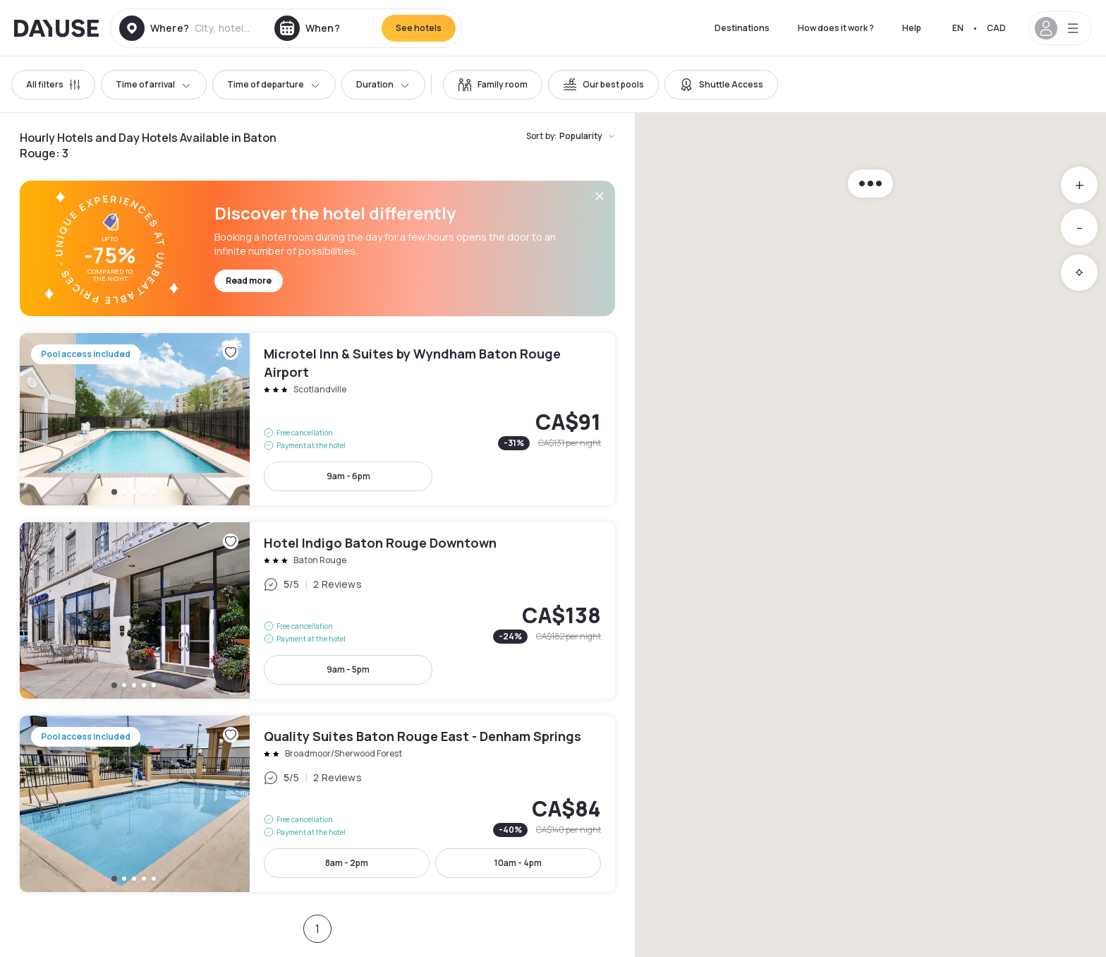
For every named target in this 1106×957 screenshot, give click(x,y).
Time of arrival (154, 84)
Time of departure (274, 84)
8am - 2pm (346, 863)
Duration (383, 84)
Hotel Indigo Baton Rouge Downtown (317, 610)
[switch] (492, 85)
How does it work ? (836, 28)
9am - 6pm (348, 476)
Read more (249, 281)
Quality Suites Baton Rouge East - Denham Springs (317, 804)
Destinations (742, 28)
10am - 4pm (518, 863)
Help (911, 28)
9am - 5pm (348, 669)
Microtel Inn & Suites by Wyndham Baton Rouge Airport (317, 419)
